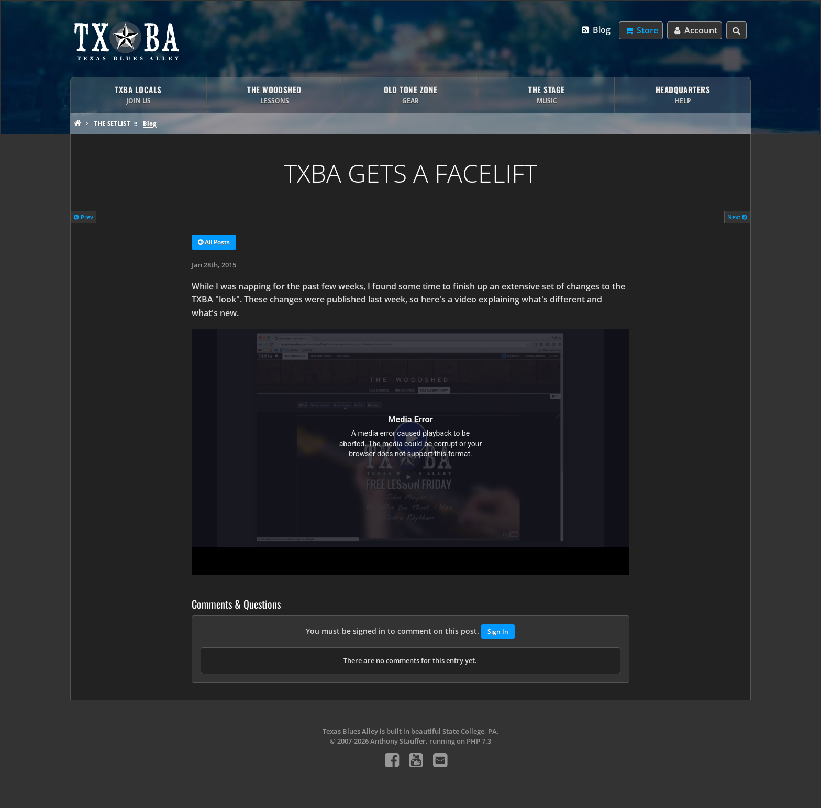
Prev (83, 217)
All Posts (214, 242)
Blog (595, 29)
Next (737, 217)
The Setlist (112, 123)
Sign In (497, 631)
